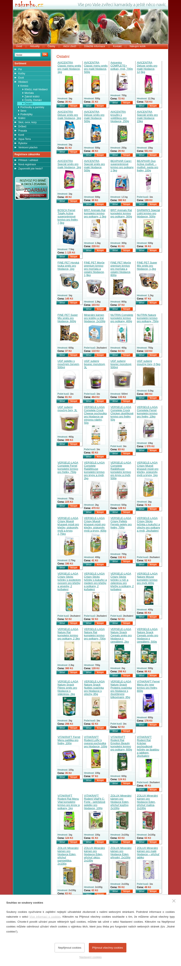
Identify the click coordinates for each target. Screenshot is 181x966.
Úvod (19, 46)
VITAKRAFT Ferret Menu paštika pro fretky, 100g (69, 740)
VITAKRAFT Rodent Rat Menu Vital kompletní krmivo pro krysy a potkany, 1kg (69, 802)
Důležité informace (94, 46)
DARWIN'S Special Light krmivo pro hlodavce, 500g (148, 213)
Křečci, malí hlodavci (36, 89)
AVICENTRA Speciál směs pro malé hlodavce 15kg (147, 116)
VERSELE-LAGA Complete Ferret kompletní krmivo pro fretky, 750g (68, 467)
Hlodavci (23, 81)
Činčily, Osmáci (33, 100)
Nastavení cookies (90, 957)
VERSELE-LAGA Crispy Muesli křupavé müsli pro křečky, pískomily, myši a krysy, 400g (95, 524)
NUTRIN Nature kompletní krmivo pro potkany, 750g (148, 318)
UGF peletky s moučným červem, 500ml (69, 364)
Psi (20, 69)
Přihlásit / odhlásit (28, 160)
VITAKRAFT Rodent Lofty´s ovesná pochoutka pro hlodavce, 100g (95, 741)
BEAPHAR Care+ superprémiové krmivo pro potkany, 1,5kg (122, 165)
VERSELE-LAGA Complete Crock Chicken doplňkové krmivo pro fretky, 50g (121, 413)
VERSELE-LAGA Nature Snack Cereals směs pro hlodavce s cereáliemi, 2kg (121, 635)
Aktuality (34, 46)
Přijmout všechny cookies (107, 947)
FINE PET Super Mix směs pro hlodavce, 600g (68, 318)
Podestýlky (26, 114)
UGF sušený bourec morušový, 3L (95, 364)
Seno (23, 110)
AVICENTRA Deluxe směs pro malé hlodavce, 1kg (69, 115)
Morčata (29, 93)
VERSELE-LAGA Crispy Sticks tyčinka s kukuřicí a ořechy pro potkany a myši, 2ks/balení (148, 524)
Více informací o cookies (44, 916)
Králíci (21, 118)
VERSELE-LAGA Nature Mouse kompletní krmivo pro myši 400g (147, 578)
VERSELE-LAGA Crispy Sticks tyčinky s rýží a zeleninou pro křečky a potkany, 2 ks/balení (122, 581)
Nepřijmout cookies (69, 947)
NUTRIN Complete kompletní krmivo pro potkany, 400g (121, 318)
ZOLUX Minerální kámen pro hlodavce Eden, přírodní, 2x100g (120, 852)
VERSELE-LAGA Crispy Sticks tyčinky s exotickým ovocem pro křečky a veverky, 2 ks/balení (69, 581)
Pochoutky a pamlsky (32, 107)
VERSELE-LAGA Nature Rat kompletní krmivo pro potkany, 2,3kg (69, 634)
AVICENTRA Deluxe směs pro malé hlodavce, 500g (94, 116)
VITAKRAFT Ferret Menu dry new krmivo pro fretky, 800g (148, 686)
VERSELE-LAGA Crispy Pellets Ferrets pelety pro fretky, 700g (121, 523)
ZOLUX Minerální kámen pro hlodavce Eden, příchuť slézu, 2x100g (94, 854)
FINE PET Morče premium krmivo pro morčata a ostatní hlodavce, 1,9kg (94, 269)
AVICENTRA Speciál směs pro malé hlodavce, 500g (94, 165)
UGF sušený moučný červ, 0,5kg (148, 362)
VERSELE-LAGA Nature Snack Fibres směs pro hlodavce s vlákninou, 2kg (68, 688)
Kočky (21, 73)
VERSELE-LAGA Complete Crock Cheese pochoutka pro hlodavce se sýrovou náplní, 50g (95, 415)
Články (51, 46)
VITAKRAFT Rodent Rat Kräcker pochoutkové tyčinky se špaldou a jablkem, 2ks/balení (148, 746)
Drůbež (22, 126)
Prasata (22, 130)
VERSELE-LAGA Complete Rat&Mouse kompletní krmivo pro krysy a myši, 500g (120, 470)
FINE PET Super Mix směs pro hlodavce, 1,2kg (147, 265)
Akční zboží (69, 46)
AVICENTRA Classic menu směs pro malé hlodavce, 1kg (69, 67)
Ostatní (29, 103)
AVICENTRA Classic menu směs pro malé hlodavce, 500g (96, 67)
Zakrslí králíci (32, 96)
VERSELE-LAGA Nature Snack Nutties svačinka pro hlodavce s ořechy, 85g (94, 688)
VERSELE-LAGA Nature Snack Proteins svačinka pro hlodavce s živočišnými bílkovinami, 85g (121, 689)
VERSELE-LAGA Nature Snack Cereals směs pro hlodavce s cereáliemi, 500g (147, 635)
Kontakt (117, 46)
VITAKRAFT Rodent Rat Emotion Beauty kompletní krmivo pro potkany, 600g (121, 743)
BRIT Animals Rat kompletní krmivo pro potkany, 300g (121, 213)
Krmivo (24, 85)
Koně (21, 134)
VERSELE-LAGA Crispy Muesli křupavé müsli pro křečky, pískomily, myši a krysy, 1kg (147, 469)
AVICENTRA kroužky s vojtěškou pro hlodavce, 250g (119, 116)
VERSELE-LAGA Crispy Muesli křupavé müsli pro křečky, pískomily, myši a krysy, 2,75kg (68, 526)
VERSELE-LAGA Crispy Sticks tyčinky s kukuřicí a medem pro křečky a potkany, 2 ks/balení (95, 581)
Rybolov (22, 143)
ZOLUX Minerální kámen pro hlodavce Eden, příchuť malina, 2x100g (147, 802)
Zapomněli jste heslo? (30, 168)
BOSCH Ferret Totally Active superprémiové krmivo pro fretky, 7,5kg (68, 216)
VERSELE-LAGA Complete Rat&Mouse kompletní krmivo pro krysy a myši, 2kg (94, 470)
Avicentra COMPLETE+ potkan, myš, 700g (121, 65)
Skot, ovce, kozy (27, 122)
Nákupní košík (138, 46)
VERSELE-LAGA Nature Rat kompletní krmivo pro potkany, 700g (95, 634)
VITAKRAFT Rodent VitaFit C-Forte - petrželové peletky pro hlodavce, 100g (94, 802)
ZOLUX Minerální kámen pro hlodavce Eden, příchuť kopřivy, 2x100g (120, 802)
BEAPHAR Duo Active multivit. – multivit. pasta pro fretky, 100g (147, 165)
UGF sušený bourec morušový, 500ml (121, 364)
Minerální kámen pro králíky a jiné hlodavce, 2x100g (94, 318)
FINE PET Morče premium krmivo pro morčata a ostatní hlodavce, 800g (120, 269)
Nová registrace (27, 164)
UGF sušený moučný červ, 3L (67, 409)
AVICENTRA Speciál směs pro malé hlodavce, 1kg (69, 164)
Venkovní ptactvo (27, 147)
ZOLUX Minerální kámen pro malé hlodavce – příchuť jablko (148, 852)
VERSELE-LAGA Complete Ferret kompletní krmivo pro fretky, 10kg (147, 412)
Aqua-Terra (24, 139)
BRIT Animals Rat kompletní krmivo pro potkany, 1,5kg (95, 213)
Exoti (21, 77)
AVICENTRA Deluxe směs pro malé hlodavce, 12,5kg (147, 67)
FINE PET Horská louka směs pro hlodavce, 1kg (68, 265)
